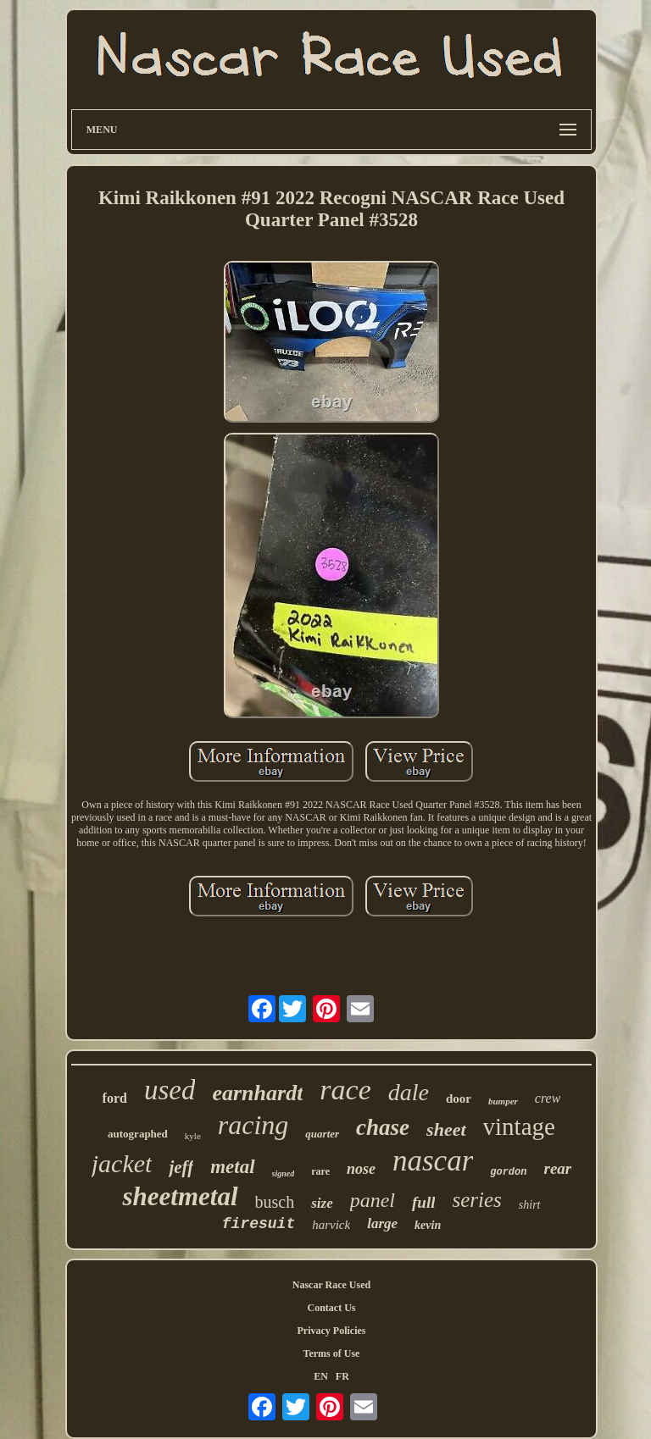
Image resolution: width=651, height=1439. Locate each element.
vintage (519, 1126)
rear (557, 1168)
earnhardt (257, 1093)
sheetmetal (179, 1196)
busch (275, 1202)
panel (372, 1200)
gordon (508, 1172)
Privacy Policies (331, 1331)
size (322, 1203)
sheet (445, 1129)
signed (283, 1173)
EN (321, 1376)
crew (548, 1098)
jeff (181, 1167)
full (423, 1202)
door (458, 1098)
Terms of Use (331, 1353)
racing (253, 1125)
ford (115, 1098)
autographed (138, 1133)
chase (382, 1127)
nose (361, 1168)
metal (232, 1166)
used (170, 1090)
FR (342, 1376)
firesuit (258, 1223)
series (476, 1199)
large (382, 1223)
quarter (322, 1133)
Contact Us (331, 1308)
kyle (193, 1136)
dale (408, 1092)
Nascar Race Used (331, 1285)
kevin (428, 1225)
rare (320, 1171)
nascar (432, 1160)
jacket (122, 1163)
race (345, 1089)
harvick (331, 1224)
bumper (503, 1101)
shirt (530, 1204)
